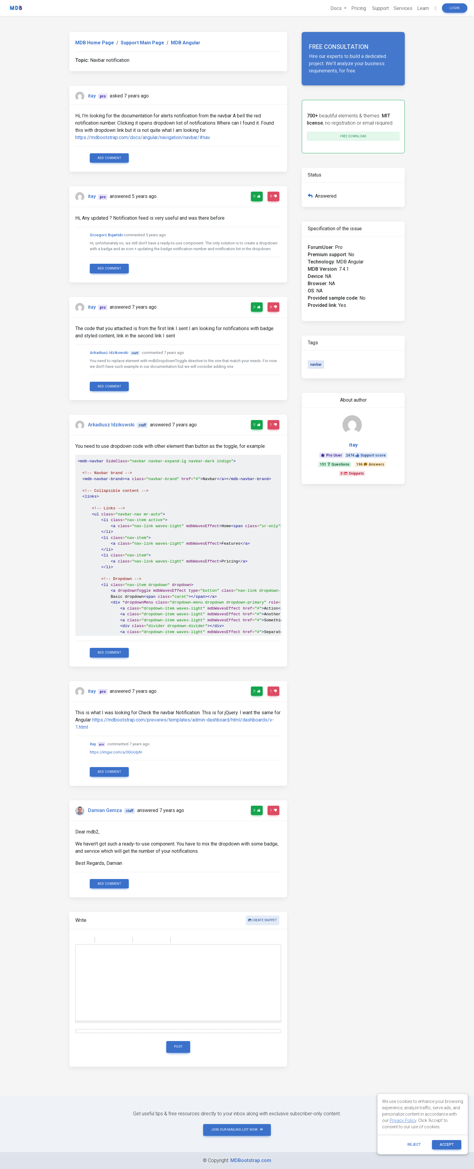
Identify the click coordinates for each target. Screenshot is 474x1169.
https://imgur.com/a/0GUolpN (116, 752)
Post (178, 1047)
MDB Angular (185, 43)
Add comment (109, 158)
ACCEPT (447, 1144)
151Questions (334, 464)
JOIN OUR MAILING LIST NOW (237, 1130)
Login (454, 8)
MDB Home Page (94, 43)
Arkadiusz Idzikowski (109, 352)
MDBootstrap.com (250, 1160)
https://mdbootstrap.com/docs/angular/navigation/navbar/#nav (142, 137)
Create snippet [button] (262, 920)
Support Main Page (142, 43)
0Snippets (352, 473)
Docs (336, 8)
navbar (316, 364)
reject (414, 1144)
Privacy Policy (403, 1120)
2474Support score (366, 455)
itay (92, 96)
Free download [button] (353, 136)
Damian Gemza (105, 810)
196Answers (370, 464)
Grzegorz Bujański (106, 235)
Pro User (331, 455)
